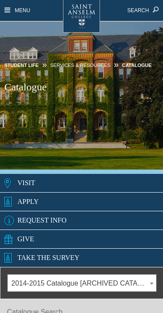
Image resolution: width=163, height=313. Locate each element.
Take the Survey (48, 257)
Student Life (21, 65)
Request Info (42, 220)
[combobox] (81, 283)
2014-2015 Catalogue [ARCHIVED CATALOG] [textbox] (82, 283)
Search (143, 10)
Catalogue (137, 65)
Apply (28, 201)
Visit (26, 182)
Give (25, 239)
